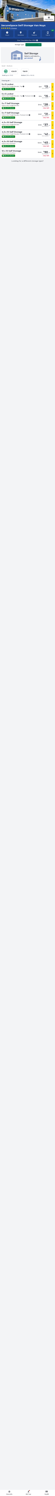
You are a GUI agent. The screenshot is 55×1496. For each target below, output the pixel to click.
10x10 (25, 71)
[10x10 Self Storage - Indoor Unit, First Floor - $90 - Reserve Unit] (27, 153)
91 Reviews (13, 28)
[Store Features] (34, 33)
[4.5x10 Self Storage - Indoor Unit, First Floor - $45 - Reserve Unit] (27, 144)
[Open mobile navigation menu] (4, 4)
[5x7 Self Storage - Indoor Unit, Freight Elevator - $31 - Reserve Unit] (27, 115)
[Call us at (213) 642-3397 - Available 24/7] (48, 33)
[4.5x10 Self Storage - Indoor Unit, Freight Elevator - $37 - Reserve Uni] (27, 125)
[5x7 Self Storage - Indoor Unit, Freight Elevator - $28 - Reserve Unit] (27, 106)
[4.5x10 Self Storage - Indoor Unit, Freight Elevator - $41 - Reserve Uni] (27, 134)
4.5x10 (13, 71)
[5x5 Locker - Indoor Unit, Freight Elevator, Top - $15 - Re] (27, 96)
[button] (23, 86)
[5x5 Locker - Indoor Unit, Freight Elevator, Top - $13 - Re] (27, 87)
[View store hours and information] (7, 33)
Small (3, 66)
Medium (9, 66)
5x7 (5, 71)
